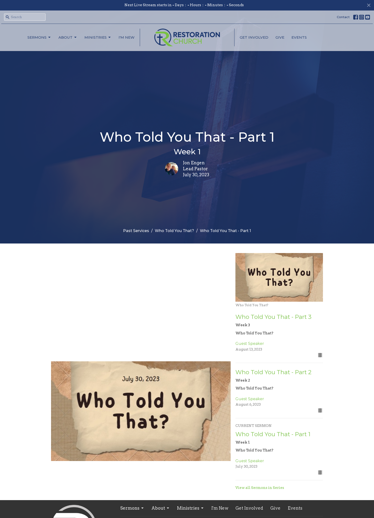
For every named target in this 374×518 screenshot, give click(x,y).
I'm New (127, 37)
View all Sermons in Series (259, 488)
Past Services (136, 230)
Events (299, 37)
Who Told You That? (174, 230)
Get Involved (254, 37)
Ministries (97, 37)
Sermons (39, 37)
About (67, 37)
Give (279, 37)
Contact (343, 17)
